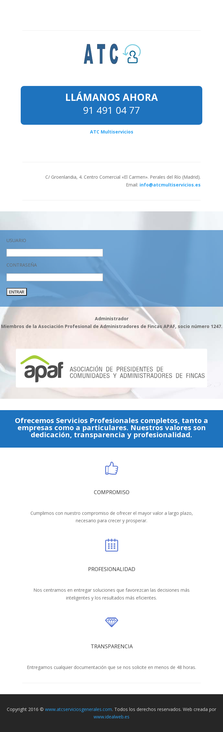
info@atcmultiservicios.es (170, 185)
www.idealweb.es (111, 717)
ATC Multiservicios (111, 132)
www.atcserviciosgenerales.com (78, 709)
